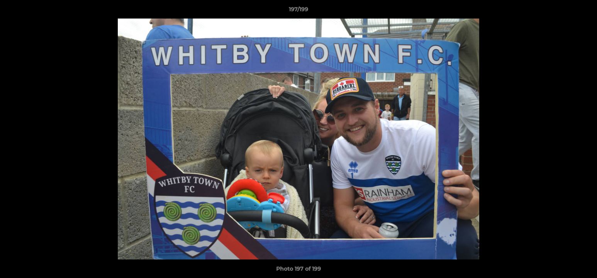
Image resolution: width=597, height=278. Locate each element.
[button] (583, 11)
